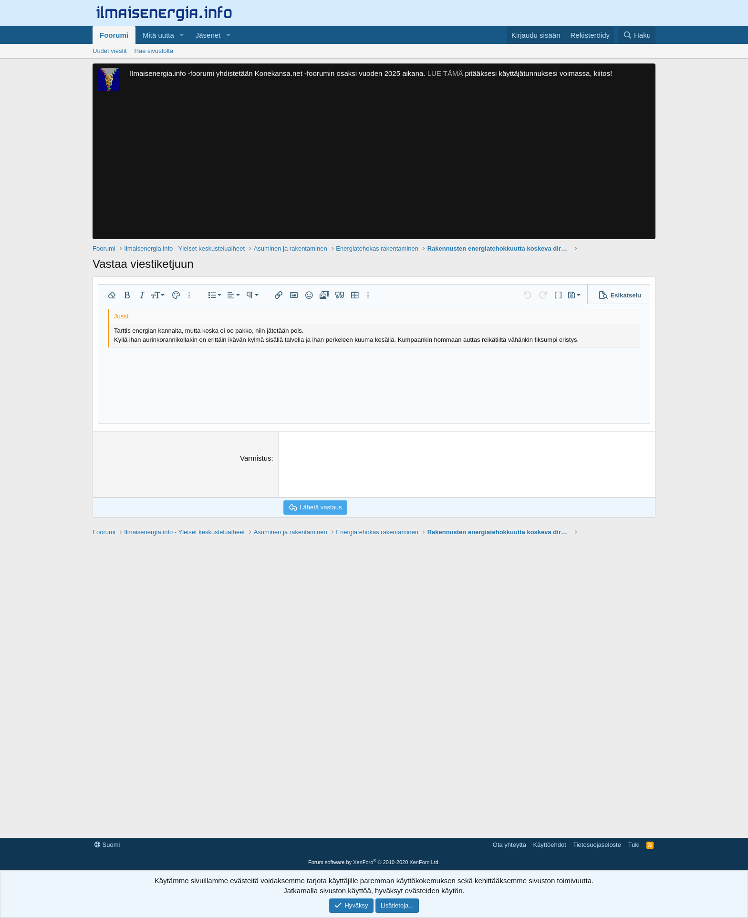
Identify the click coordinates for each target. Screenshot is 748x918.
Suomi (107, 844)
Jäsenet (208, 35)
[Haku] (636, 35)
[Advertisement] (374, 167)
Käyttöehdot (549, 844)
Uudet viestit (110, 50)
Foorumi (114, 35)
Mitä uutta (158, 35)
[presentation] (355, 471)
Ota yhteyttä (509, 844)
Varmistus (255, 458)
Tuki (633, 844)
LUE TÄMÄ (445, 73)
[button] (181, 35)
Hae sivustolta (154, 50)
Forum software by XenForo (374, 862)
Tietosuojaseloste (597, 844)
